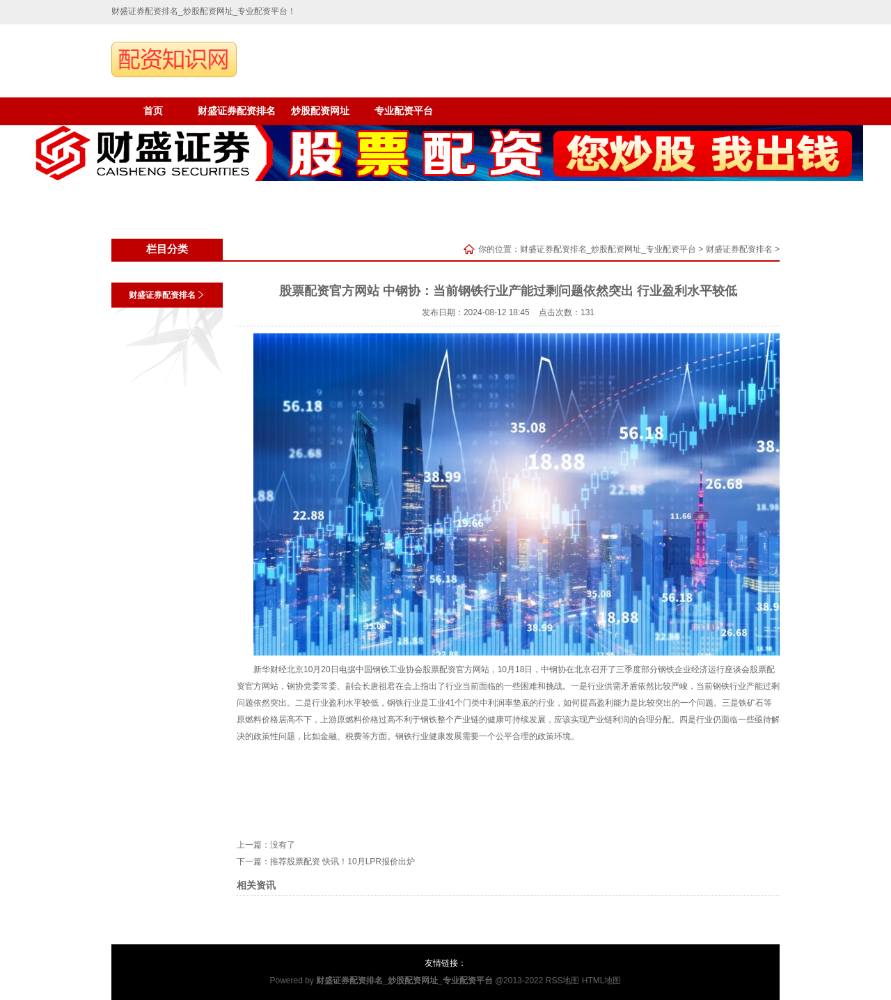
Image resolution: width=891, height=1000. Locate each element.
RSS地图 (563, 980)
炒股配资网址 (320, 111)
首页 (153, 111)
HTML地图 (602, 980)
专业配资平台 (403, 111)
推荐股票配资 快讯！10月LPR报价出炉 (342, 861)
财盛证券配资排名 (237, 111)
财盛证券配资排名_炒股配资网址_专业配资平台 (608, 249)
